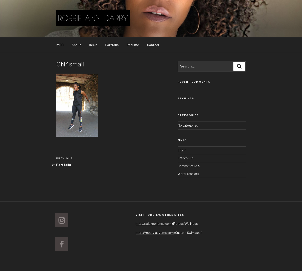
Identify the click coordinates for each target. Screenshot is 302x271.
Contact (153, 45)
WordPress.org (188, 174)
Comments (189, 166)
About (76, 45)
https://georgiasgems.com (155, 232)
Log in (182, 150)
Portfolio (112, 45)
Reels (93, 45)
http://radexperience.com (154, 223)
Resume (133, 45)
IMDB (60, 45)
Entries (186, 158)
